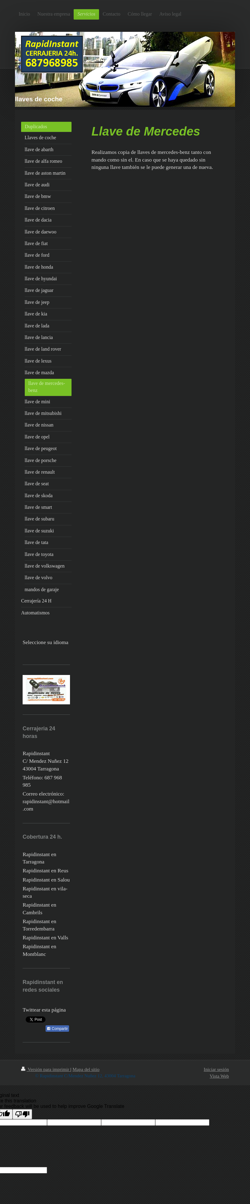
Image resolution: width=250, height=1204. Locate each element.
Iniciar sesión (216, 1069)
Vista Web (219, 1076)
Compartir (57, 1029)
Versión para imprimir (45, 1069)
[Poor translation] (22, 1114)
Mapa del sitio (85, 1069)
